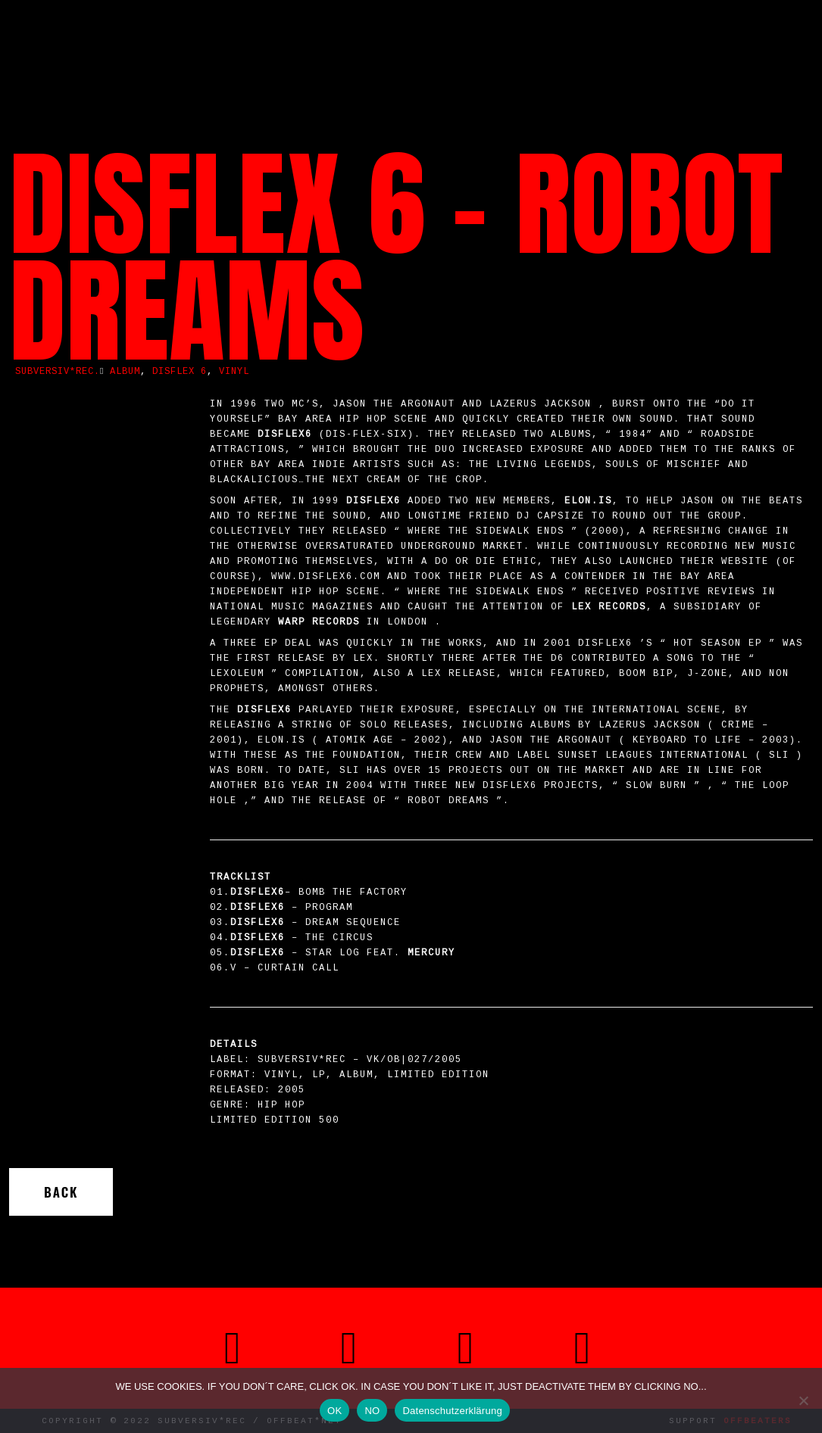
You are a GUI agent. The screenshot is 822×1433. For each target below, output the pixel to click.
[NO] (803, 1400)
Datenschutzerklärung (452, 1410)
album (125, 371)
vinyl (234, 371)
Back (61, 1191)
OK (334, 1410)
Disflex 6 (179, 371)
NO (372, 1410)
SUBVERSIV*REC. (57, 371)
